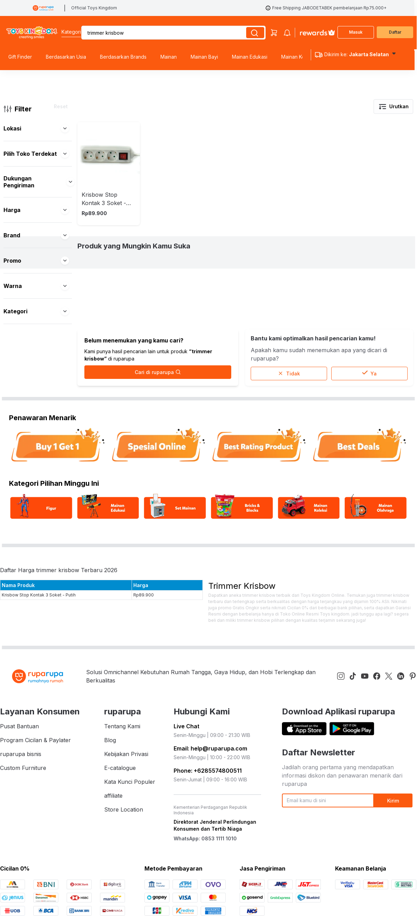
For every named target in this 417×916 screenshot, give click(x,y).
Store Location (123, 845)
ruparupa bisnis (20, 790)
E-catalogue (120, 803)
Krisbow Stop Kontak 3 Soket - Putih (39, 631)
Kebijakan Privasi (126, 790)
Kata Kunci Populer (129, 817)
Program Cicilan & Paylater (35, 776)
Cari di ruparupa (158, 408)
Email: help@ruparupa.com (210, 784)
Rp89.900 (143, 631)
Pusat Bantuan (19, 762)
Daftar (395, 32)
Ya (369, 410)
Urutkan (393, 106)
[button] (65, 128)
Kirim (393, 837)
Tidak (289, 410)
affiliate (113, 831)
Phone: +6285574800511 (208, 806)
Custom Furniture (23, 803)
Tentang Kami (122, 762)
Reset (61, 106)
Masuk (355, 32)
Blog (110, 776)
